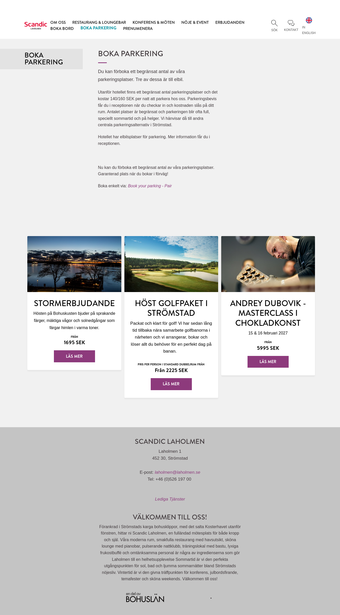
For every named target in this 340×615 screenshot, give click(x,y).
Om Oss (58, 22)
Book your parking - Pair (150, 186)
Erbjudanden (229, 22)
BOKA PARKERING (98, 28)
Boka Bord (62, 28)
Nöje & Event (195, 22)
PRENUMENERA (138, 28)
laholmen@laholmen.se (177, 472)
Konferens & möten (154, 22)
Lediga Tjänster (170, 499)
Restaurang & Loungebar (99, 22)
